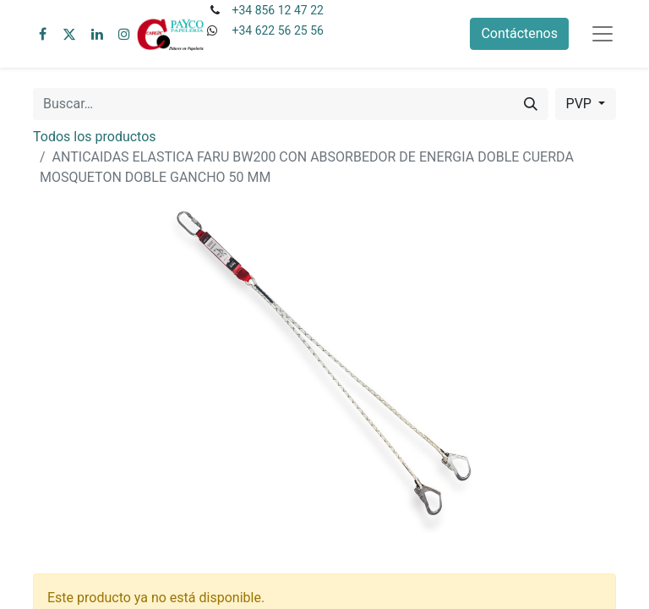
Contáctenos (519, 33)
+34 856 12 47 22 (277, 10)
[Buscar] (530, 104)
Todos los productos (94, 137)
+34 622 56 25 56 (277, 30)
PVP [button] (580, 104)
